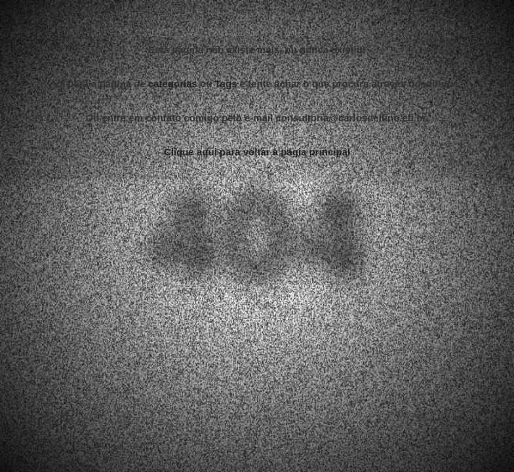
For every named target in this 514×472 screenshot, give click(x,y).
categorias (172, 82)
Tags (226, 82)
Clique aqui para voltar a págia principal (257, 150)
